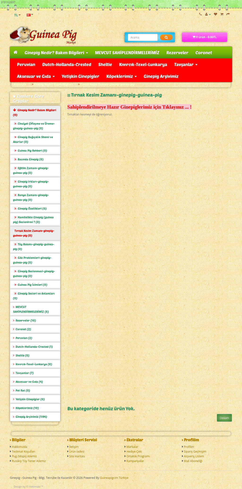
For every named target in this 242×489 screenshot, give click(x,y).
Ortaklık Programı (138, 456)
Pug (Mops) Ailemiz (24, 456)
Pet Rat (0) (21, 390)
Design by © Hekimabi (27, 486)
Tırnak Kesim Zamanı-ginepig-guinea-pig (107, 84)
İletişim (74, 447)
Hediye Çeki (134, 451)
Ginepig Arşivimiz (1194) (30, 417)
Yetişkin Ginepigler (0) (29, 399)
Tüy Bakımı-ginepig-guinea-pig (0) (33, 246)
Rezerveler (177, 52)
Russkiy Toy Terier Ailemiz (29, 461)
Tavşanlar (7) (23, 373)
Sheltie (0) (21, 355)
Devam (224, 418)
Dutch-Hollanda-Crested (66, 64)
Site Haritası (77, 456)
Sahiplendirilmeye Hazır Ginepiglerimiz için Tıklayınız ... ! (129, 107)
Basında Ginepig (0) (28, 159)
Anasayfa (20, 84)
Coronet (203, 52)
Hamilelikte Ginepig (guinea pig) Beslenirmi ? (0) (33, 220)
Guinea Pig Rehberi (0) (30, 150)
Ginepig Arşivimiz (161, 76)
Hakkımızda (19, 447)
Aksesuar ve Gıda (36, 76)
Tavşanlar (185, 64)
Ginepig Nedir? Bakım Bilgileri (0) (34, 112)
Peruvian (26, 64)
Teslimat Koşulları (23, 451)
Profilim (189, 447)
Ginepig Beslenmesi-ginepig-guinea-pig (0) (34, 273)
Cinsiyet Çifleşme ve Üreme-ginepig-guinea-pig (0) (34, 126)
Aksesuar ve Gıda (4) (28, 381)
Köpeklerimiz (121, 76)
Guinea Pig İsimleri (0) (30, 284)
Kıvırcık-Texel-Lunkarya (143, 64)
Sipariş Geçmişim (195, 451)
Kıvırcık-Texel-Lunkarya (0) (32, 364)
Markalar (132, 447)
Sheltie (105, 64)
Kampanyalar (135, 461)
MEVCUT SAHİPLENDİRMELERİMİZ (127, 52)
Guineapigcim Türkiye (114, 478)
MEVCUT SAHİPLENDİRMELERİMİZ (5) (31, 309)
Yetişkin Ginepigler (80, 76)
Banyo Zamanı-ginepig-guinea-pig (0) (31, 197)
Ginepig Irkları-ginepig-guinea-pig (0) (31, 184)
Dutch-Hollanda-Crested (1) (33, 346)
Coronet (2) (22, 329)
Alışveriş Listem (194, 456)
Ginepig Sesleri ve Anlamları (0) (34, 296)
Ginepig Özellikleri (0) (30, 208)
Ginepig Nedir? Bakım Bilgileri (56, 52)
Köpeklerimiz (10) (26, 408)
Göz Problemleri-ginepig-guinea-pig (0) (32, 260)
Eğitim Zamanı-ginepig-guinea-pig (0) (31, 170)
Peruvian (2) (22, 338)
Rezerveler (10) (24, 320)
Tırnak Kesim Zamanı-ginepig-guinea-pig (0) (33, 233)
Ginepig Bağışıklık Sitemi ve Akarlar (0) (33, 139)
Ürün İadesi (76, 451)
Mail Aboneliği (193, 461)
